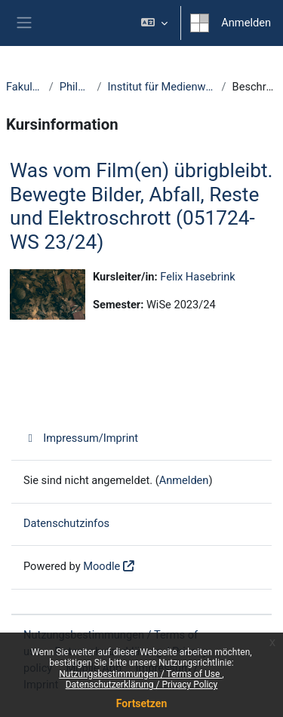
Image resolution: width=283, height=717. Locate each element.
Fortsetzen (142, 703)
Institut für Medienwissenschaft (162, 86)
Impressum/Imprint (80, 438)
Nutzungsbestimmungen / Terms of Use (140, 674)
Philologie (75, 86)
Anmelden (246, 22)
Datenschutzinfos (66, 523)
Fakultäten (24, 86)
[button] (154, 23)
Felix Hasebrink (197, 276)
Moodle (101, 566)
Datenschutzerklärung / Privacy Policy (142, 684)
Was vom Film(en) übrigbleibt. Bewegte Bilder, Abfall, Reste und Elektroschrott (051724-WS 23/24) (141, 206)
